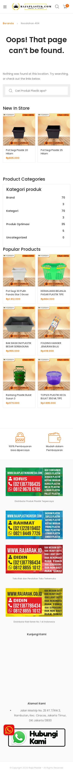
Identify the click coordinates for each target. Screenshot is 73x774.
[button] (9, 730)
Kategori (35, 214)
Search (57, 7)
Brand (35, 201)
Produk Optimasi (35, 227)
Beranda (8, 23)
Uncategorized (35, 237)
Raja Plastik (35, 767)
